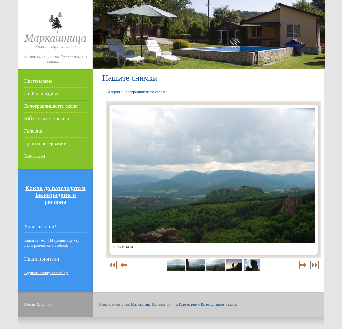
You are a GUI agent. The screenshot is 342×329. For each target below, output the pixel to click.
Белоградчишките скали (51, 106)
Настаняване (38, 81)
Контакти (34, 156)
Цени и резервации (45, 143)
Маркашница (55, 38)
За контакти (45, 304)
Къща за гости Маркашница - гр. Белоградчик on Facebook (52, 243)
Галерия (33, 131)
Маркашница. (141, 304)
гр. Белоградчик (42, 93)
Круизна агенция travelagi (46, 272)
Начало (29, 304)
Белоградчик (188, 304)
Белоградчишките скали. (219, 304)
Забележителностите (47, 118)
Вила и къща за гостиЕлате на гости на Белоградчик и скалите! (55, 54)
